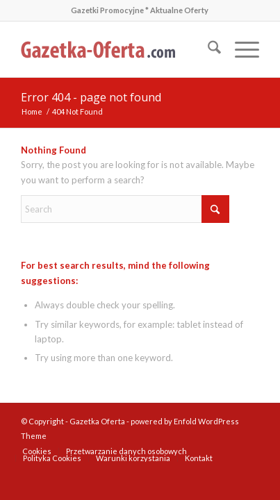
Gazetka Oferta (97, 421)
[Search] (207, 49)
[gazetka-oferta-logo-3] (116, 49)
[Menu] (240, 49)
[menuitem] (207, 49)
